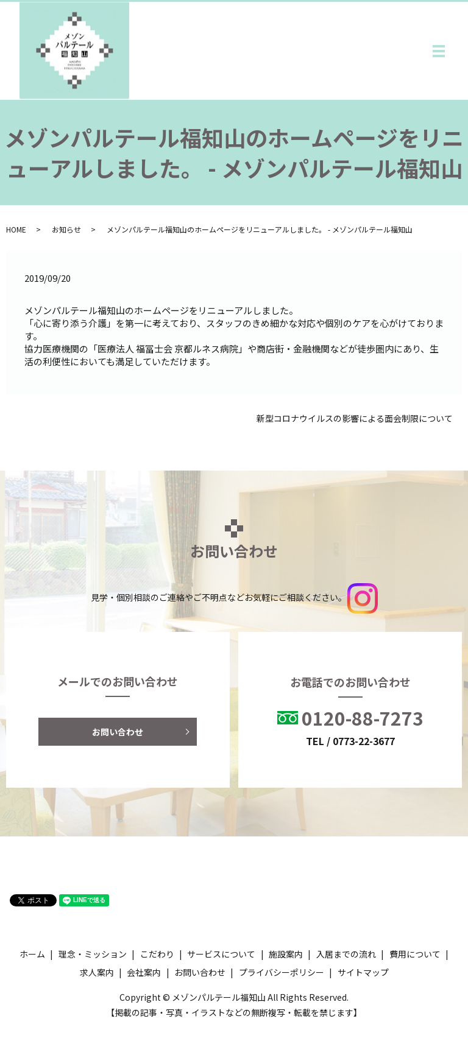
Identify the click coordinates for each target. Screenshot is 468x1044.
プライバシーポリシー (281, 972)
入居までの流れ (346, 954)
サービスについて (221, 954)
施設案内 (286, 954)
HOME (16, 229)
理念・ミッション (92, 954)
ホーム (32, 954)
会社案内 (144, 972)
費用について (415, 954)
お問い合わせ (117, 732)
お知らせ (66, 229)
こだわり (157, 954)
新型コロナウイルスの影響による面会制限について (355, 418)
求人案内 (97, 972)
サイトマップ (363, 972)
